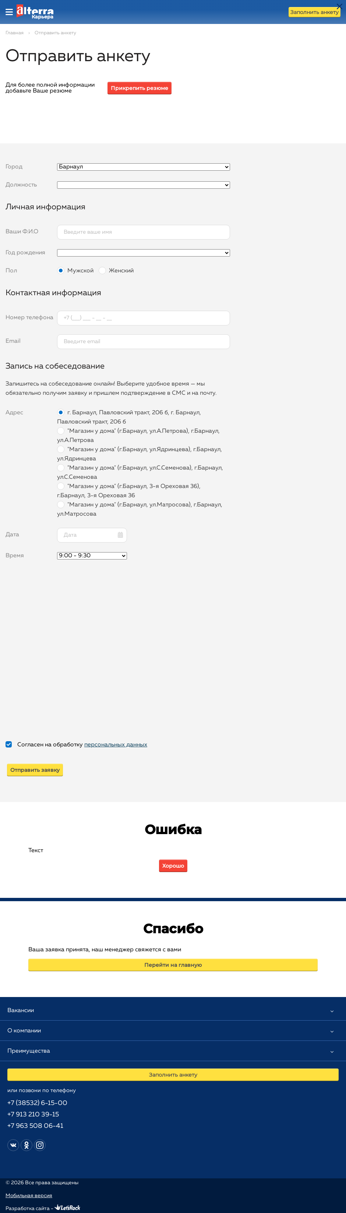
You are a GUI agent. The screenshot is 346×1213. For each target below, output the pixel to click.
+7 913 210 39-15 (33, 1114)
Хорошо (173, 865)
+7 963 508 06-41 (35, 1126)
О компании (24, 1031)
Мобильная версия (29, 1195)
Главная (15, 33)
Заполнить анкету (314, 12)
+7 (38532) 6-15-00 (37, 1103)
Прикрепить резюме (139, 88)
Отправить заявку (35, 770)
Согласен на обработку (82, 745)
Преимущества (28, 1051)
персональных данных (115, 745)
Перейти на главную (173, 965)
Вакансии (20, 1011)
